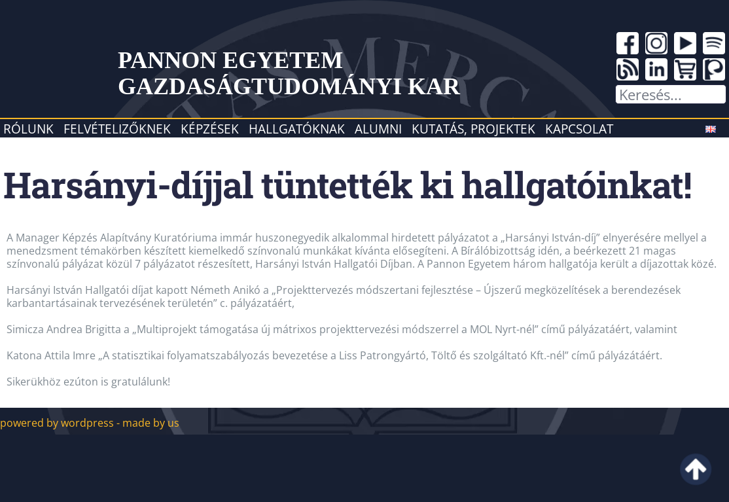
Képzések (210, 128)
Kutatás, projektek (473, 128)
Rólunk (28, 128)
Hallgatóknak (297, 128)
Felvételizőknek (117, 128)
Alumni (378, 128)
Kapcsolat (579, 128)
